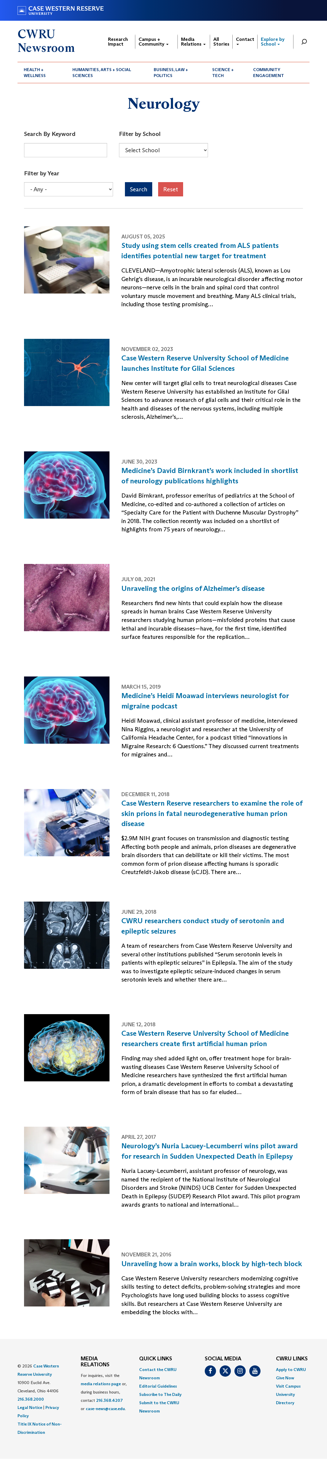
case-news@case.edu (105, 1408)
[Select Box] (163, 150)
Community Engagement (268, 72)
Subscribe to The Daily (160, 1394)
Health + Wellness (35, 72)
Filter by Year (41, 173)
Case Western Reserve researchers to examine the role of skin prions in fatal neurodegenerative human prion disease (211, 813)
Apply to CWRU (291, 1369)
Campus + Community (154, 41)
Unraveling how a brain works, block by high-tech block (211, 1263)
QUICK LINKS (155, 1359)
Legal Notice (30, 1407)
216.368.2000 (31, 1399)
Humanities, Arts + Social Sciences (101, 72)
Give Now (285, 1378)
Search (138, 189)
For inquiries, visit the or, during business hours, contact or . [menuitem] (104, 1392)
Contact (245, 40)
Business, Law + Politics (171, 72)
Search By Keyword (49, 133)
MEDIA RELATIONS (95, 1362)
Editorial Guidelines (158, 1386)
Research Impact (118, 41)
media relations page (101, 1383)
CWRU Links (292, 1359)
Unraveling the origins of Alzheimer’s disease (193, 588)
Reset (170, 189)
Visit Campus (288, 1386)
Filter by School (140, 133)
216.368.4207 (109, 1400)
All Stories (221, 41)
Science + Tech (223, 72)
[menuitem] (42, 72)
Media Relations (193, 41)
